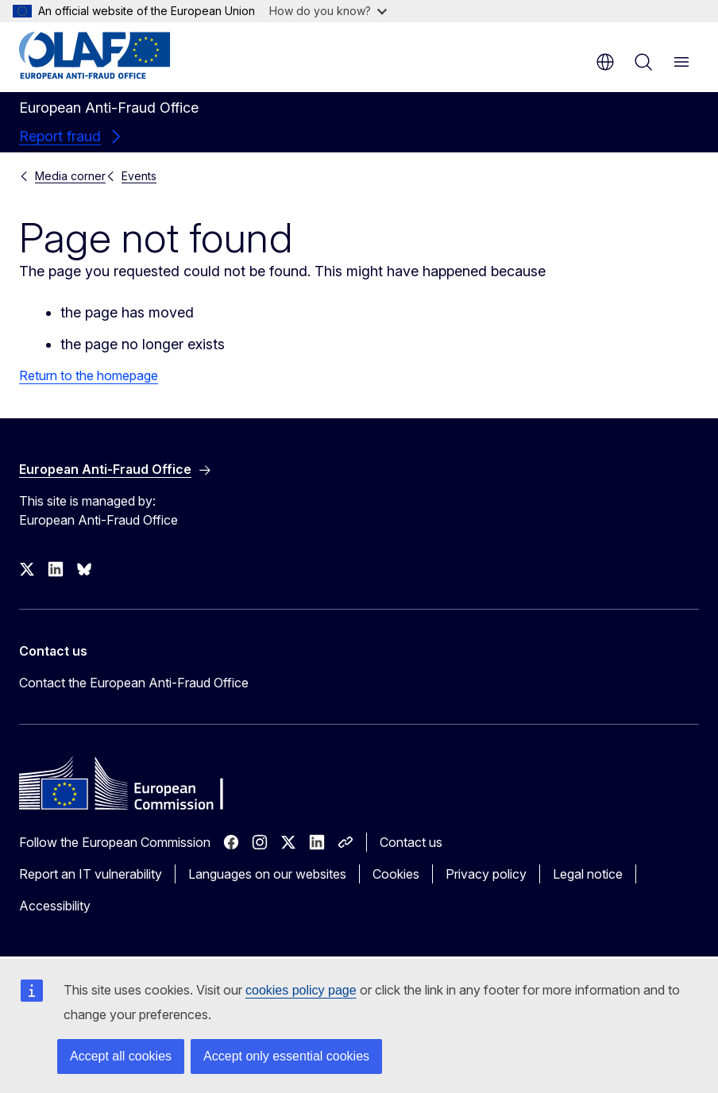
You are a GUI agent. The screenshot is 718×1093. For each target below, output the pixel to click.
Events (139, 176)
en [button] (605, 61)
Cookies (396, 874)
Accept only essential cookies (286, 1056)
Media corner (70, 176)
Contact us (411, 842)
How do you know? (328, 10)
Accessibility (55, 906)
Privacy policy (486, 874)
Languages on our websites (267, 874)
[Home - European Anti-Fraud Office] (114, 55)
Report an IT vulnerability (90, 874)
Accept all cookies (121, 1056)
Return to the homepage (88, 375)
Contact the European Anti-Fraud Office (134, 683)
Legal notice (588, 874)
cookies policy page (301, 990)
